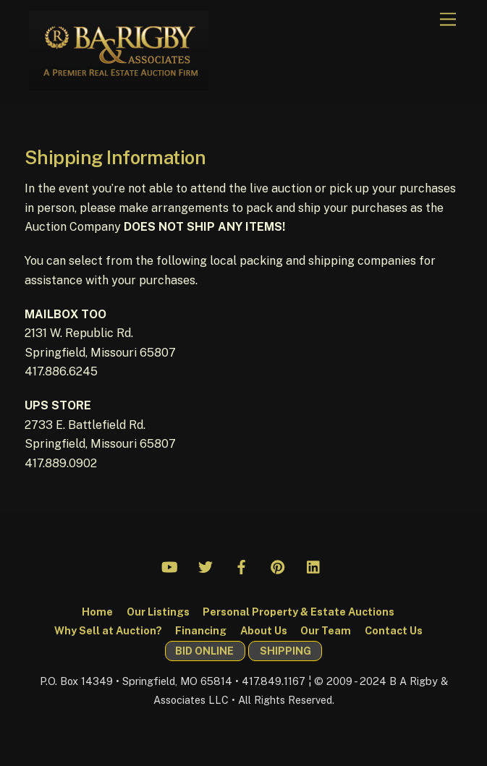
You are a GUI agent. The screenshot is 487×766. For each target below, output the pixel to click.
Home (97, 611)
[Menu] (447, 20)
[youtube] (169, 564)
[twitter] (205, 564)
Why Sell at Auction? (108, 630)
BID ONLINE (204, 650)
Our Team (325, 630)
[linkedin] (314, 564)
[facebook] (241, 564)
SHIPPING (285, 650)
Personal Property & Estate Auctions (298, 611)
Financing (200, 630)
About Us (263, 630)
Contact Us (394, 630)
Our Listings (158, 611)
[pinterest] (277, 564)
